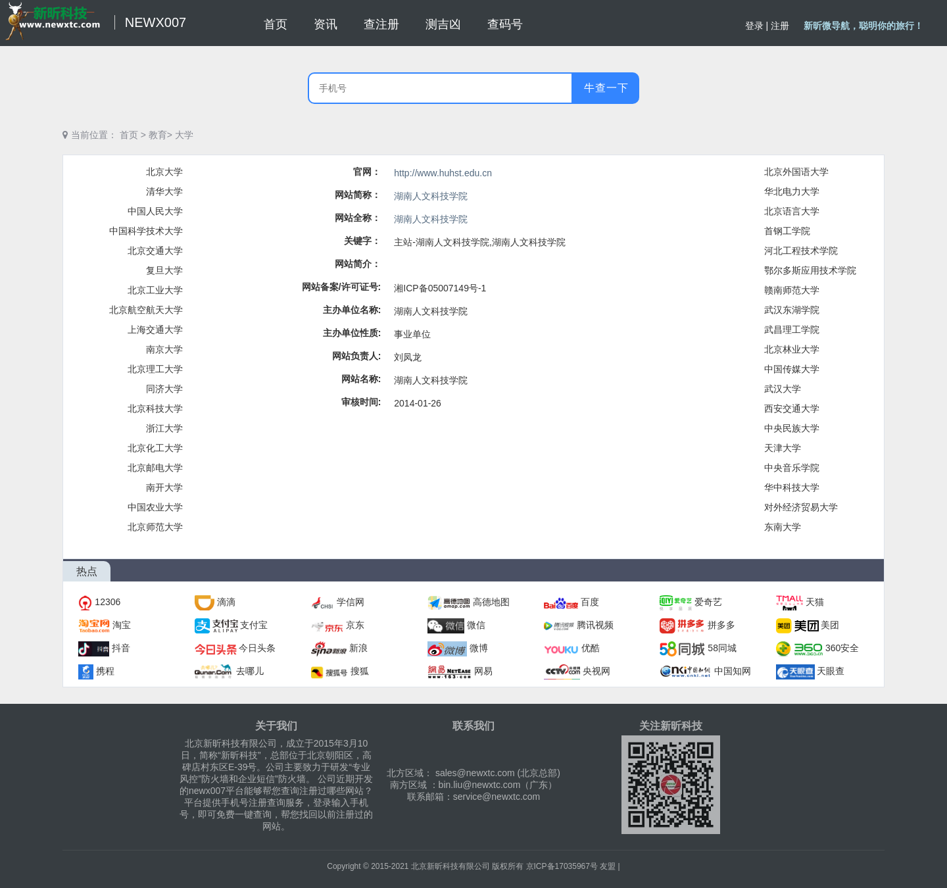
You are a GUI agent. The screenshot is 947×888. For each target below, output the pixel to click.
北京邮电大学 (155, 467)
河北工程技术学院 (801, 250)
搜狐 (360, 671)
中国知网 (732, 671)
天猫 (815, 602)
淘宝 (121, 625)
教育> (160, 135)
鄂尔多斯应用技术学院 (810, 270)
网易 (483, 671)
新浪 (358, 648)
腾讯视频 (595, 625)
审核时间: (361, 402)
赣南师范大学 (791, 290)
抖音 (121, 648)
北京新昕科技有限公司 (450, 866)
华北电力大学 (791, 191)
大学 (184, 135)
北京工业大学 (155, 290)
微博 (479, 648)
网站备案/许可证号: (341, 287)
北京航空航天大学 (146, 310)
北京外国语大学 (796, 171)
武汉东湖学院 (791, 310)
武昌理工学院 (791, 329)
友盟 (608, 866)
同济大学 (164, 388)
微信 (476, 625)
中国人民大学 (155, 211)
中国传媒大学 (791, 369)
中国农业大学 (155, 507)
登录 (754, 25)
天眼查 (830, 671)
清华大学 (164, 191)
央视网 (596, 671)
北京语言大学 (791, 211)
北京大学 (164, 171)
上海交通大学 (155, 329)
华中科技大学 (791, 487)
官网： (367, 171)
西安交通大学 (791, 408)
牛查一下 (606, 87)
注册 (780, 25)
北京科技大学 (155, 408)
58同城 (722, 648)
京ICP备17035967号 (562, 866)
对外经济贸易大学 (801, 507)
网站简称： (358, 194)
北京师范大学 (155, 527)
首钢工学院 (787, 231)
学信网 (350, 602)
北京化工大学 (155, 448)
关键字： (362, 240)
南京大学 (164, 349)
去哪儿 (250, 671)
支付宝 (254, 625)
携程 (105, 671)
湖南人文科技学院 (431, 196)
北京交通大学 (155, 250)
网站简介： (358, 264)
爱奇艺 (708, 602)
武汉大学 (782, 388)
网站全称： (358, 217)
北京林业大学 (791, 349)
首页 (129, 135)
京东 (355, 625)
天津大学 (782, 448)
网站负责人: (356, 356)
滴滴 (226, 602)
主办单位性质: (352, 333)
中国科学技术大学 (146, 231)
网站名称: (361, 379)
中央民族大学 (791, 428)
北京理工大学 (155, 369)
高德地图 (491, 602)
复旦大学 (164, 270)
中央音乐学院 (791, 467)
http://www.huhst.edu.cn (443, 173)
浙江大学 (164, 428)
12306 (107, 602)
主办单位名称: (352, 310)
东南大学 (782, 527)
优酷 (590, 648)
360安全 (842, 648)
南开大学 (164, 487)
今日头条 (257, 648)
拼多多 (721, 625)
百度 (590, 602)
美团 (830, 625)
